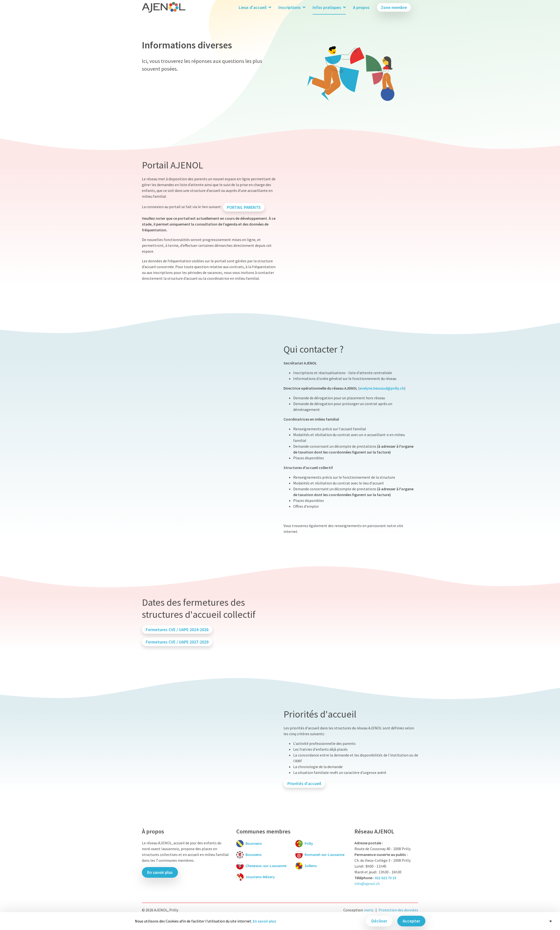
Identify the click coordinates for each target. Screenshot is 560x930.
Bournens (253, 843)
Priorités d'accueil (304, 783)
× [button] (550, 921)
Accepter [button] (411, 921)
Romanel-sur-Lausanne (325, 854)
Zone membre (394, 7)
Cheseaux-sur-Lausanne (265, 865)
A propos (361, 7)
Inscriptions (291, 7)
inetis (369, 909)
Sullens (311, 865)
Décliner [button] (379, 921)
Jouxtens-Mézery (260, 876)
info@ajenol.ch (367, 883)
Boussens (253, 854)
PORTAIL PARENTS (244, 207)
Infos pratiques (329, 7)
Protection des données (398, 909)
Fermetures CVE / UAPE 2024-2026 (177, 629)
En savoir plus (264, 921)
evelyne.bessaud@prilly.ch (382, 388)
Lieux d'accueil (255, 7)
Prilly (309, 843)
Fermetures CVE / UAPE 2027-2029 (177, 642)
